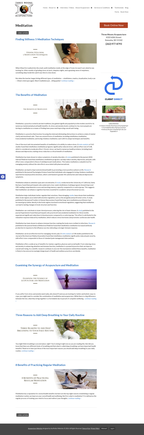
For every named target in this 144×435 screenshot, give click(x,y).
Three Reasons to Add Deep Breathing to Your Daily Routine (50, 315)
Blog (126, 8)
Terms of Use (86, 428)
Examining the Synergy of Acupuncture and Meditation (47, 265)
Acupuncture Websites (35, 428)
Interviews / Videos (67, 8)
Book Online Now (114, 25)
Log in (112, 428)
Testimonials (119, 8)
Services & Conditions (102, 8)
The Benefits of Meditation (31, 94)
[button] (2, 176)
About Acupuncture (82, 8)
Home (45, 8)
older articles (22, 33)
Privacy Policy (95, 428)
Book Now (124, 12)
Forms (117, 12)
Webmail (104, 428)
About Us (52, 8)
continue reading (67, 81)
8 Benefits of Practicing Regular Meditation (40, 364)
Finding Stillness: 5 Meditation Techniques (40, 39)
